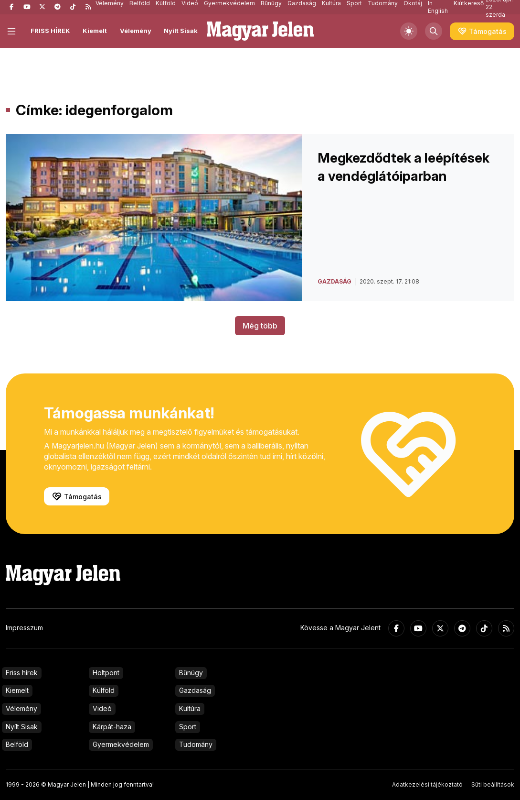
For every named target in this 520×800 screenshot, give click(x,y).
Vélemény (135, 30)
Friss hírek (22, 672)
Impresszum (24, 628)
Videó (102, 708)
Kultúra (190, 708)
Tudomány (195, 744)
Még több (260, 325)
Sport (187, 727)
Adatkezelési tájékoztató (427, 784)
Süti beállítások (492, 784)
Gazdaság (195, 690)
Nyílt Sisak (181, 30)
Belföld (17, 744)
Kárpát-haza (112, 727)
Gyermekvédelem (121, 744)
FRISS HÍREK (50, 30)
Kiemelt (95, 30)
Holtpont (106, 672)
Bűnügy (191, 672)
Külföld (104, 690)
